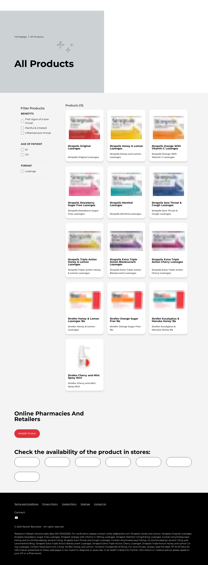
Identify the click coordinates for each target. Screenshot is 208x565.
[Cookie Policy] (69, 504)
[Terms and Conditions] (26, 504)
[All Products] (126, 5)
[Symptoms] (104, 5)
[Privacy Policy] (50, 504)
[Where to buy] (175, 5)
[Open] (190, 5)
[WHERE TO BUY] (27, 433)
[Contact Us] (100, 504)
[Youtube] (16, 518)
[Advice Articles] (150, 5)
